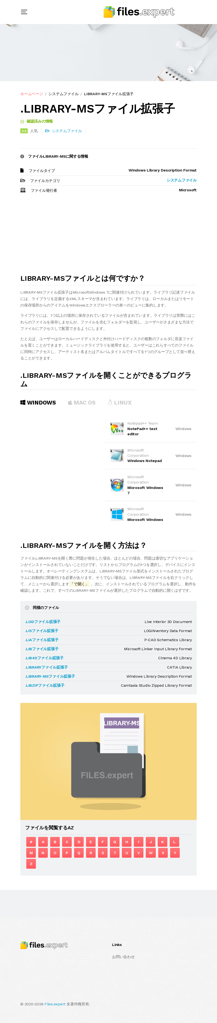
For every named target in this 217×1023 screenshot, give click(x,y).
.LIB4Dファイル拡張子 (44, 658)
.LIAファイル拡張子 (41, 640)
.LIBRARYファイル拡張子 (46, 667)
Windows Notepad (144, 460)
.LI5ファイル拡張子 (41, 630)
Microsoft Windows (145, 519)
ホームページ (31, 94)
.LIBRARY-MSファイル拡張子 (50, 676)
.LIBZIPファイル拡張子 (45, 685)
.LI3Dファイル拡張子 (42, 621)
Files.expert (54, 1004)
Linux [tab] (119, 402)
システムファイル (63, 94)
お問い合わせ (123, 957)
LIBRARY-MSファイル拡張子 (109, 94)
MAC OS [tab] (82, 402)
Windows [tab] (38, 402)
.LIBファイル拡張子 (41, 649)
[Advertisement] (108, 236)
